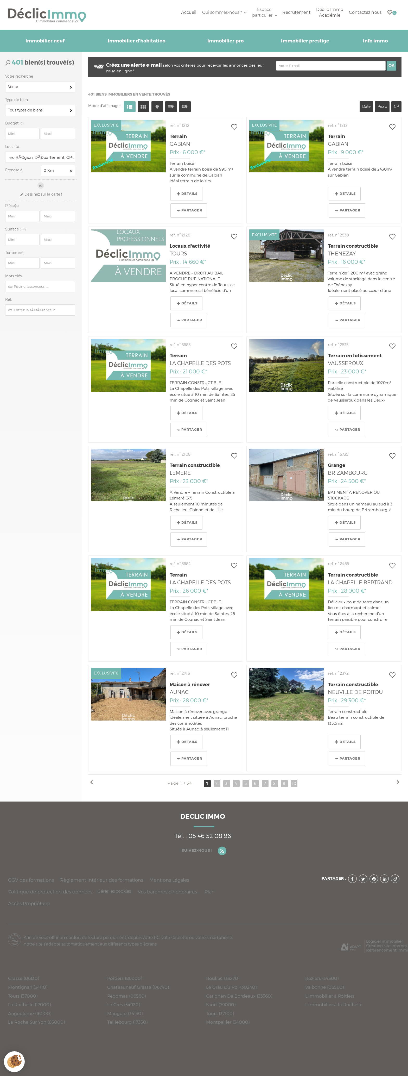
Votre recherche (19, 76)
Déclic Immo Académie (329, 12)
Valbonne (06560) (324, 987)
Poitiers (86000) (124, 978)
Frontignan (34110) (27, 987)
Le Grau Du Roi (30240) (231, 987)
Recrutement (296, 12)
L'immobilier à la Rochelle (333, 1004)
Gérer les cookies (114, 891)
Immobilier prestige (305, 41)
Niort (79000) (220, 1004)
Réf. (8, 299)
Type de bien (16, 100)
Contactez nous (365, 12)
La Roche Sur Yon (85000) (36, 1022)
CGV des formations (31, 880)
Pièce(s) (11, 206)
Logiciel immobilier (384, 941)
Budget (12, 123)
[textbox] (41, 157)
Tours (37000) (22, 996)
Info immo (375, 41)
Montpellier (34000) (228, 1022)
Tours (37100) (220, 1013)
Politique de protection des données (50, 891)
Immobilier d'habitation (136, 41)
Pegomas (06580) (126, 996)
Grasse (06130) (23, 978)
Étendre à (13, 170)
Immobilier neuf (45, 41)
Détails (187, 194)
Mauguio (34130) (125, 1013)
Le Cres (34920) (123, 1004)
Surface (15, 229)
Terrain (15, 253)
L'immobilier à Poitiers (329, 996)
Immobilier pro (225, 41)
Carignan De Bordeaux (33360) (239, 996)
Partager (189, 210)
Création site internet (386, 945)
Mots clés (13, 276)
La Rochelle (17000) (29, 1004)
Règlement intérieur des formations (101, 880)
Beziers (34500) (322, 978)
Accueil (188, 12)
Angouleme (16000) (29, 1013)
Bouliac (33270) (222, 978)
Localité (12, 147)
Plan (210, 891)
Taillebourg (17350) (127, 1022)
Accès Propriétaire (29, 903)
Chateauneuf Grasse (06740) (138, 987)
